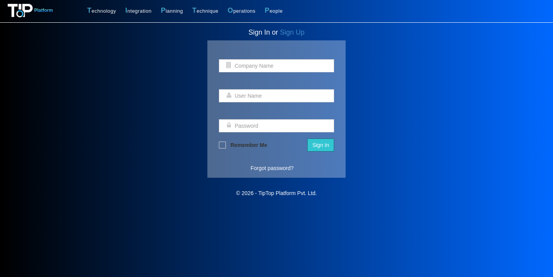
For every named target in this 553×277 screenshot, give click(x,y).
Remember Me (243, 145)
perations (242, 10)
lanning (172, 10)
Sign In (320, 145)
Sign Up (292, 32)
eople (274, 10)
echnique (205, 10)
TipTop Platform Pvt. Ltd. (287, 193)
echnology (101, 10)
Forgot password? (272, 168)
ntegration (138, 10)
